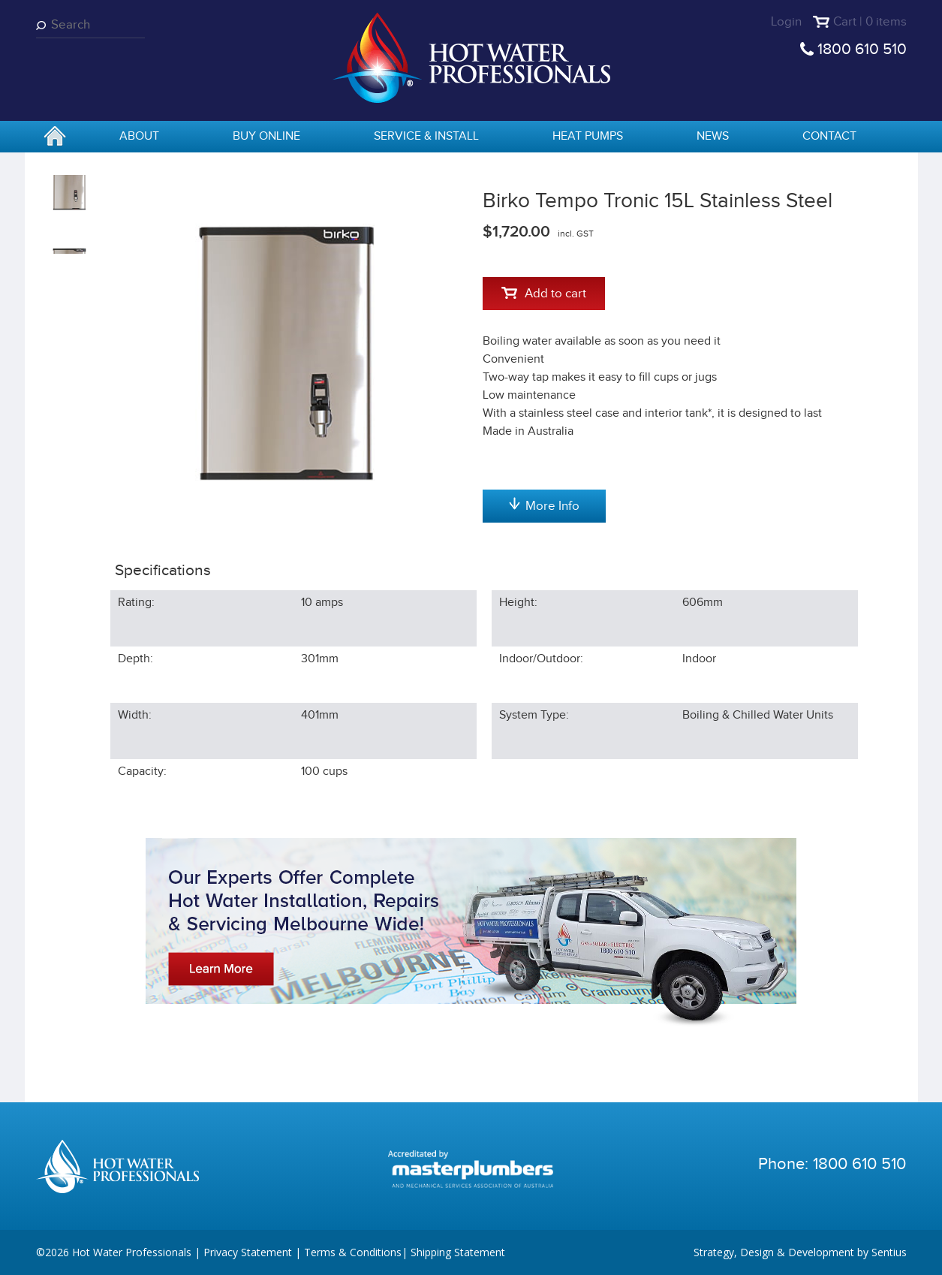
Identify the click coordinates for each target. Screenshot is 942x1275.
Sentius (889, 1252)
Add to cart (543, 293)
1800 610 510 (862, 49)
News (713, 136)
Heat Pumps (587, 136)
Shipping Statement (458, 1252)
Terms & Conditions (353, 1252)
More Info (544, 505)
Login (786, 21)
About (139, 136)
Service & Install (426, 136)
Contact (829, 136)
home (55, 137)
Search (43, 25)
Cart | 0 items (870, 21)
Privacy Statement (247, 1252)
